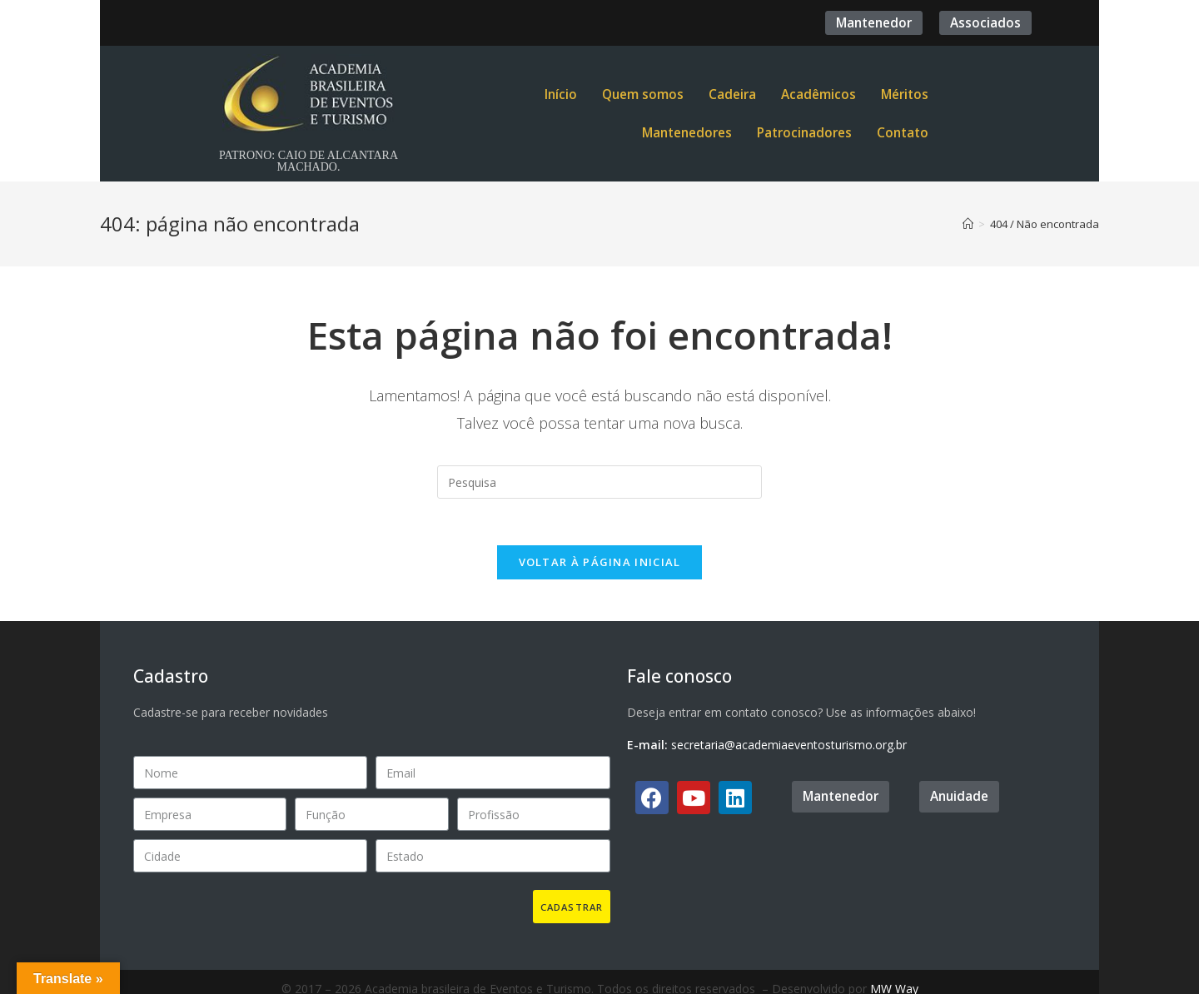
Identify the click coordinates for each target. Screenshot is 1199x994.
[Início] (968, 223)
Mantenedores (687, 133)
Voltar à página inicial (600, 565)
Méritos (904, 94)
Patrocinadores (804, 133)
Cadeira (732, 94)
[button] (874, 23)
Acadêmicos (818, 94)
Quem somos (643, 94)
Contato (902, 133)
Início (561, 94)
